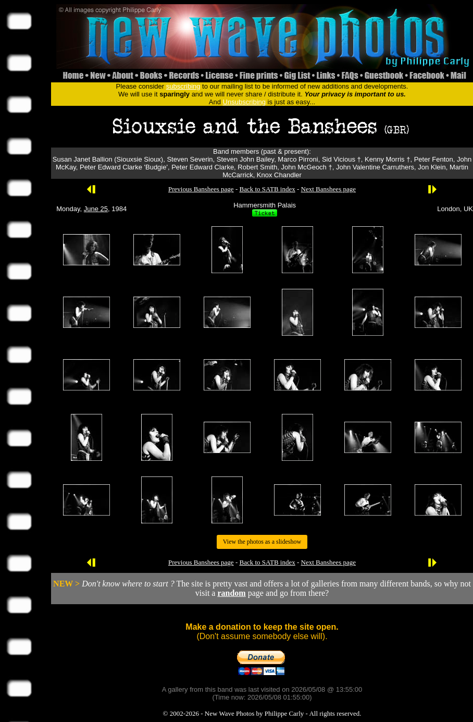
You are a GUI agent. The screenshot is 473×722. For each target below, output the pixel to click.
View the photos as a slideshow (262, 541)
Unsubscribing (244, 102)
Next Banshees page (328, 189)
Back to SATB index (267, 189)
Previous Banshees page (201, 189)
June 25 (96, 209)
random (231, 593)
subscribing (183, 86)
